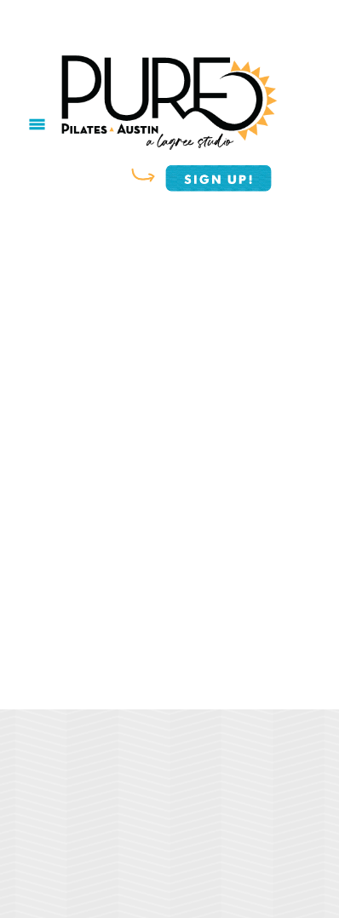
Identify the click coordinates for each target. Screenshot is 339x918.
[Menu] (37, 124)
